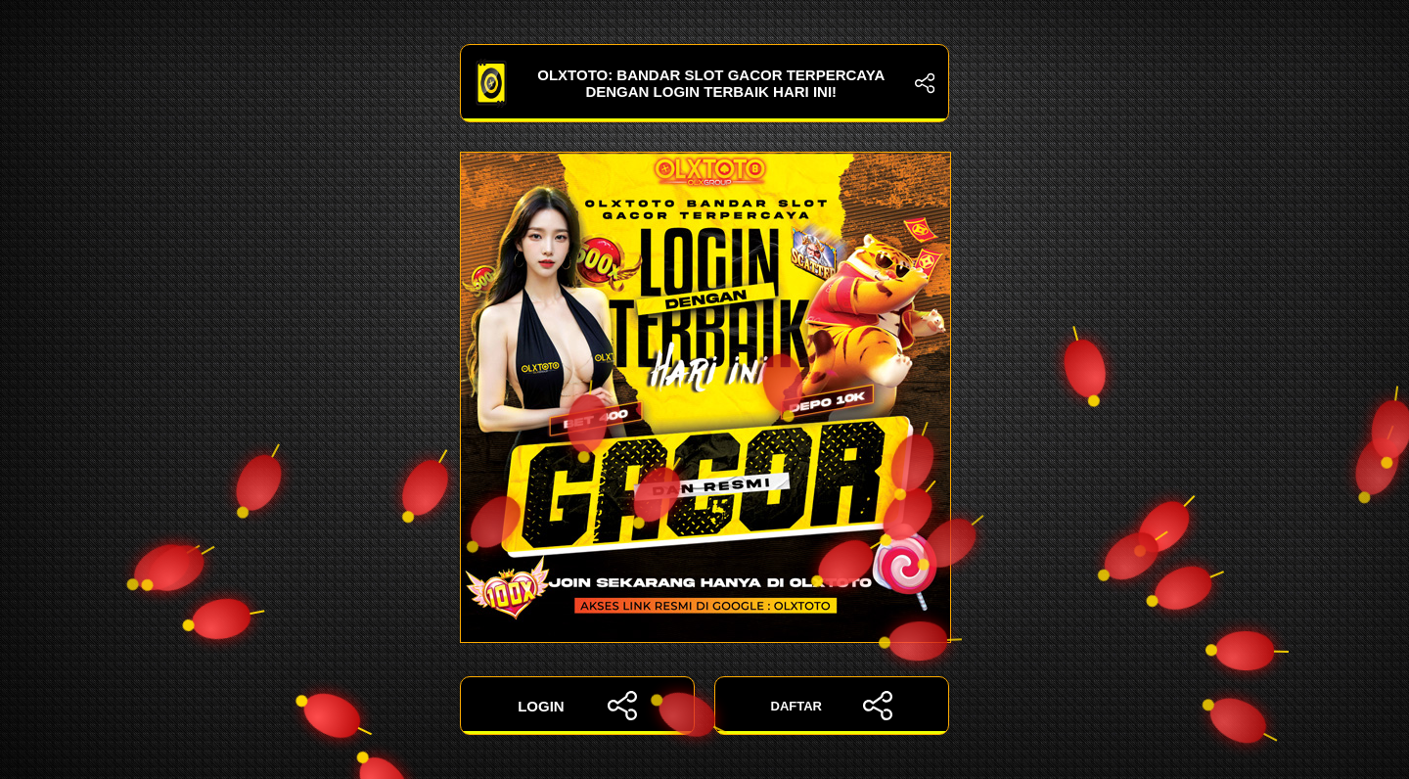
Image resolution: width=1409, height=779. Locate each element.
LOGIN (577, 705)
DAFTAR (832, 705)
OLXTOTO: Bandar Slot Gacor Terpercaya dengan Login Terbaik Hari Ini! (704, 83)
